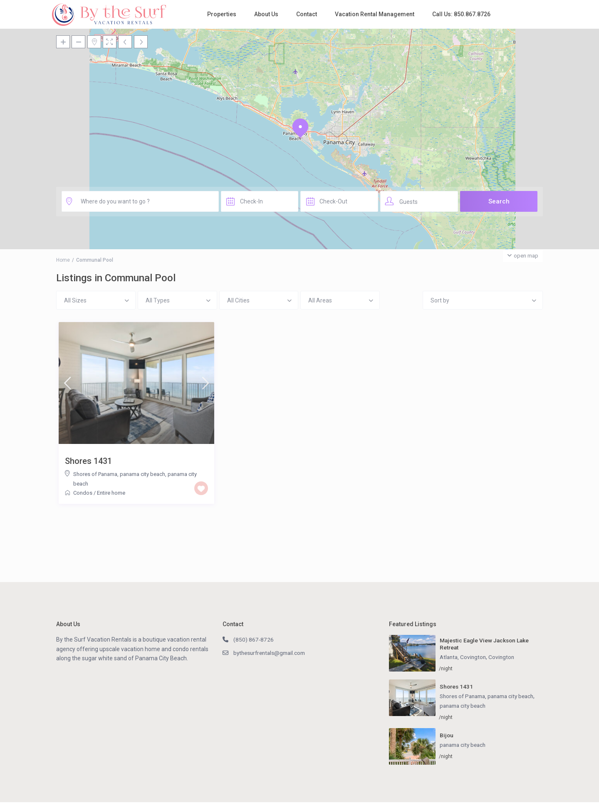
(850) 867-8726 (253, 639)
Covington (504, 657)
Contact (306, 14)
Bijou (447, 736)
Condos (82, 493)
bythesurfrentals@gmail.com (271, 652)
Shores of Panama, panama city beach (119, 474)
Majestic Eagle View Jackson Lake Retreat (486, 644)
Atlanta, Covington (464, 657)
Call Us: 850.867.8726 (461, 14)
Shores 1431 (88, 461)
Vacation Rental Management (374, 14)
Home (63, 260)
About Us (266, 14)
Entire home (111, 493)
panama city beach (465, 706)
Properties (221, 14)
